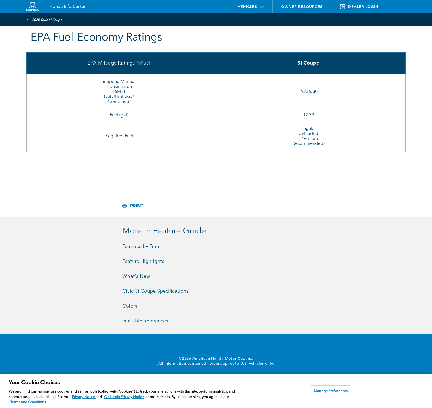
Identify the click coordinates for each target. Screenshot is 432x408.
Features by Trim (140, 246)
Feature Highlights (143, 261)
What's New (136, 276)
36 (137, 62)
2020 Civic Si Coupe (44, 20)
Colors (129, 306)
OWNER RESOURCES (302, 7)
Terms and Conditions (28, 402)
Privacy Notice (84, 397)
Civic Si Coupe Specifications (155, 291)
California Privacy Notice (124, 397)
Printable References (145, 321)
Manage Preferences (331, 391)
